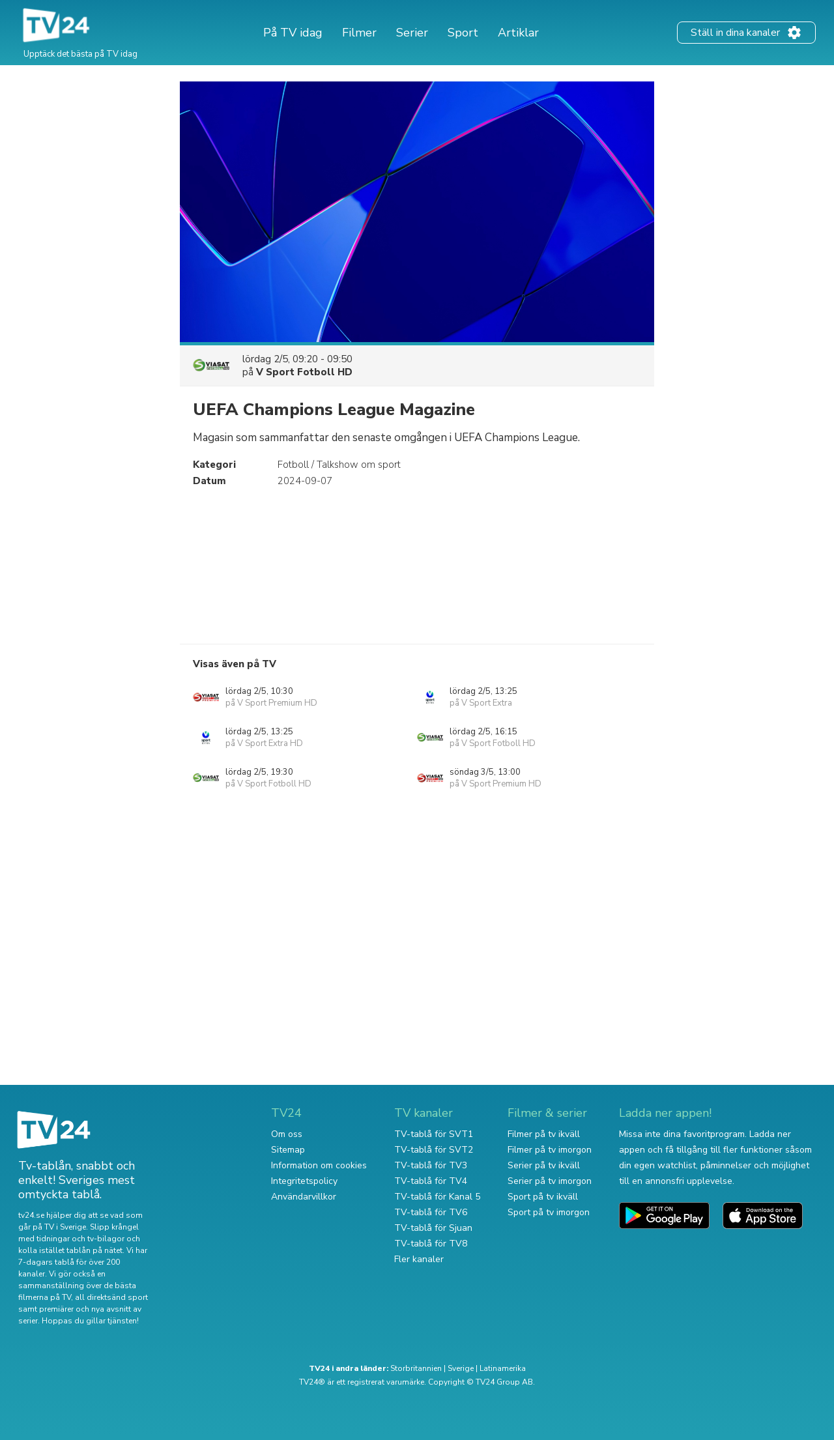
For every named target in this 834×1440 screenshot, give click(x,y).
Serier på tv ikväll (544, 1165)
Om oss (286, 1134)
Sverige (461, 1368)
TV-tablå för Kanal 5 (437, 1196)
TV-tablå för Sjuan (433, 1228)
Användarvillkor (303, 1196)
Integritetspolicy (304, 1181)
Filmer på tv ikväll (544, 1134)
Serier (412, 32)
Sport (463, 32)
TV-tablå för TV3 (430, 1165)
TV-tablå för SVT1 (433, 1134)
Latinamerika (503, 1368)
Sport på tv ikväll (543, 1196)
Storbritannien (416, 1368)
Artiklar (518, 32)
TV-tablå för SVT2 (433, 1150)
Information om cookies (319, 1165)
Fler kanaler (419, 1259)
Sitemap (288, 1150)
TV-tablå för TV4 (430, 1181)
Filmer (359, 32)
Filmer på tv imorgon (550, 1150)
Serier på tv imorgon (550, 1181)
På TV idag (293, 32)
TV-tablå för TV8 (430, 1243)
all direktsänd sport (111, 1297)
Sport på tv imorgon (549, 1212)
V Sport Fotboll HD (304, 372)
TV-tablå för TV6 (430, 1212)
